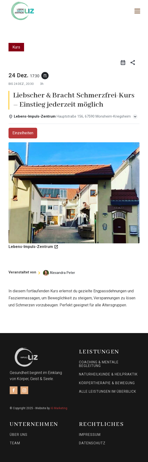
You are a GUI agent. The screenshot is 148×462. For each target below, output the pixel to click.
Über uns (18, 435)
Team (15, 443)
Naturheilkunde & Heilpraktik (108, 374)
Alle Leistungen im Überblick (107, 391)
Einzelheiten (22, 133)
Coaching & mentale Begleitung (99, 364)
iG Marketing (59, 408)
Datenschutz (92, 443)
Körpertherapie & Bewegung (107, 383)
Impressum (90, 435)
